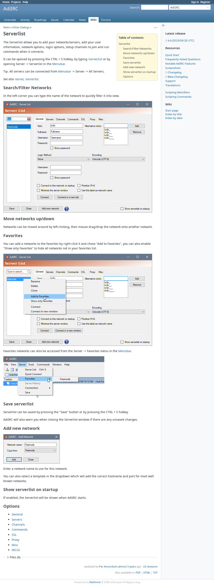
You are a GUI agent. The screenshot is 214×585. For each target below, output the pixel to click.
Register (205, 2)
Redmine (95, 582)
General (17, 514)
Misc (15, 545)
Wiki (93, 20)
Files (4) (13, 557)
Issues (55, 20)
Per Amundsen (108, 566)
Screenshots (173, 68)
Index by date (173, 118)
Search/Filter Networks (137, 48)
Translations (172, 85)
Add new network (134, 67)
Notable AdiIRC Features (180, 63)
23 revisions (150, 566)
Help (25, 2)
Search (134, 7)
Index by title (173, 114)
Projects (16, 2)
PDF (138, 572)
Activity (25, 20)
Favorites (129, 58)
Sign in (195, 2)
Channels (18, 524)
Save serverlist (132, 62)
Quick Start (172, 55)
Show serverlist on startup (139, 72)
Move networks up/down (139, 53)
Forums (106, 20)
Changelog (174, 72)
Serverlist (124, 44)
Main (6, 27)
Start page (171, 110)
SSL (14, 535)
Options (128, 76)
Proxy (15, 540)
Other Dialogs (20, 27)
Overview (10, 20)
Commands (20, 529)
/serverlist (95, 59)
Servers (17, 519)
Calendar (68, 20)
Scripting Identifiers (177, 92)
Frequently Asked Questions (182, 59)
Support (170, 81)
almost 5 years (127, 566)
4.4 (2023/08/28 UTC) (181, 40)
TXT (155, 572)
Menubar (58, 64)
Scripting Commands (178, 97)
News (82, 20)
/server (19, 79)
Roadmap (40, 20)
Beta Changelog (178, 77)
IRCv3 (16, 550)
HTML (146, 572)
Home (6, 2)
